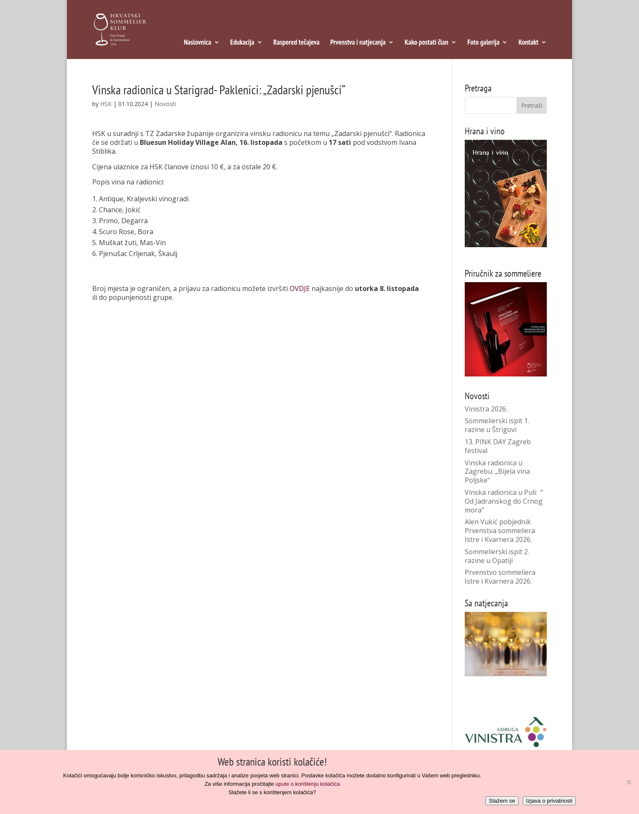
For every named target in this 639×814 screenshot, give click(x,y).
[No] (628, 782)
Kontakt (528, 43)
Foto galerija (483, 43)
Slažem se (502, 801)
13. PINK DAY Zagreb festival (498, 446)
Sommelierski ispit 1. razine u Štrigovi (497, 425)
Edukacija (242, 43)
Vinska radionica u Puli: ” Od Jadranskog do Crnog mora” (504, 501)
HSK (106, 104)
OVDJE (300, 288)
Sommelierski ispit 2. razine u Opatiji (497, 556)
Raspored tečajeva (296, 43)
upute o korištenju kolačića (307, 784)
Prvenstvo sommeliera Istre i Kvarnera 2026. (500, 577)
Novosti (165, 104)
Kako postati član (426, 43)
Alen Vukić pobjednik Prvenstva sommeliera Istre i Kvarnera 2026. (500, 530)
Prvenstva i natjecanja (358, 43)
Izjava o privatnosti (549, 801)
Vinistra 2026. (486, 409)
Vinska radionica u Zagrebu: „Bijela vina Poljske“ (497, 471)
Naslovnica (197, 43)
